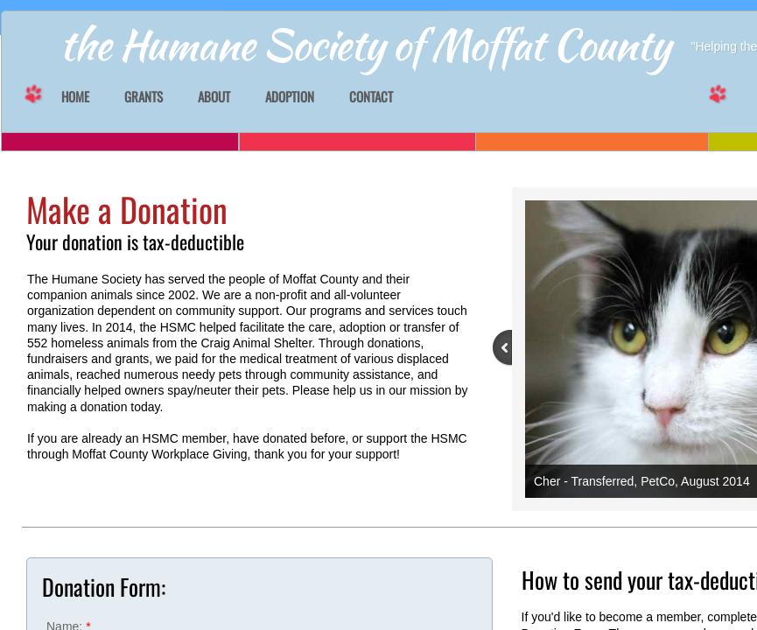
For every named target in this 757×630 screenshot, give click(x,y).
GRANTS (143, 97)
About (214, 97)
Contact (371, 97)
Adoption (289, 97)
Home (75, 97)
